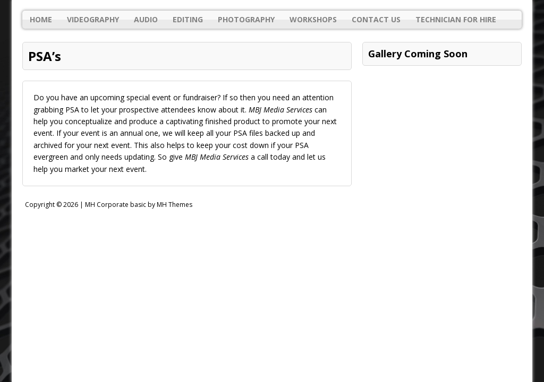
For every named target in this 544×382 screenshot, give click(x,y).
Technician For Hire (455, 19)
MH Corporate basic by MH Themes (138, 204)
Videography (93, 19)
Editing (188, 19)
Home (41, 19)
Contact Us (376, 19)
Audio (146, 19)
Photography (246, 19)
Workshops (313, 19)
